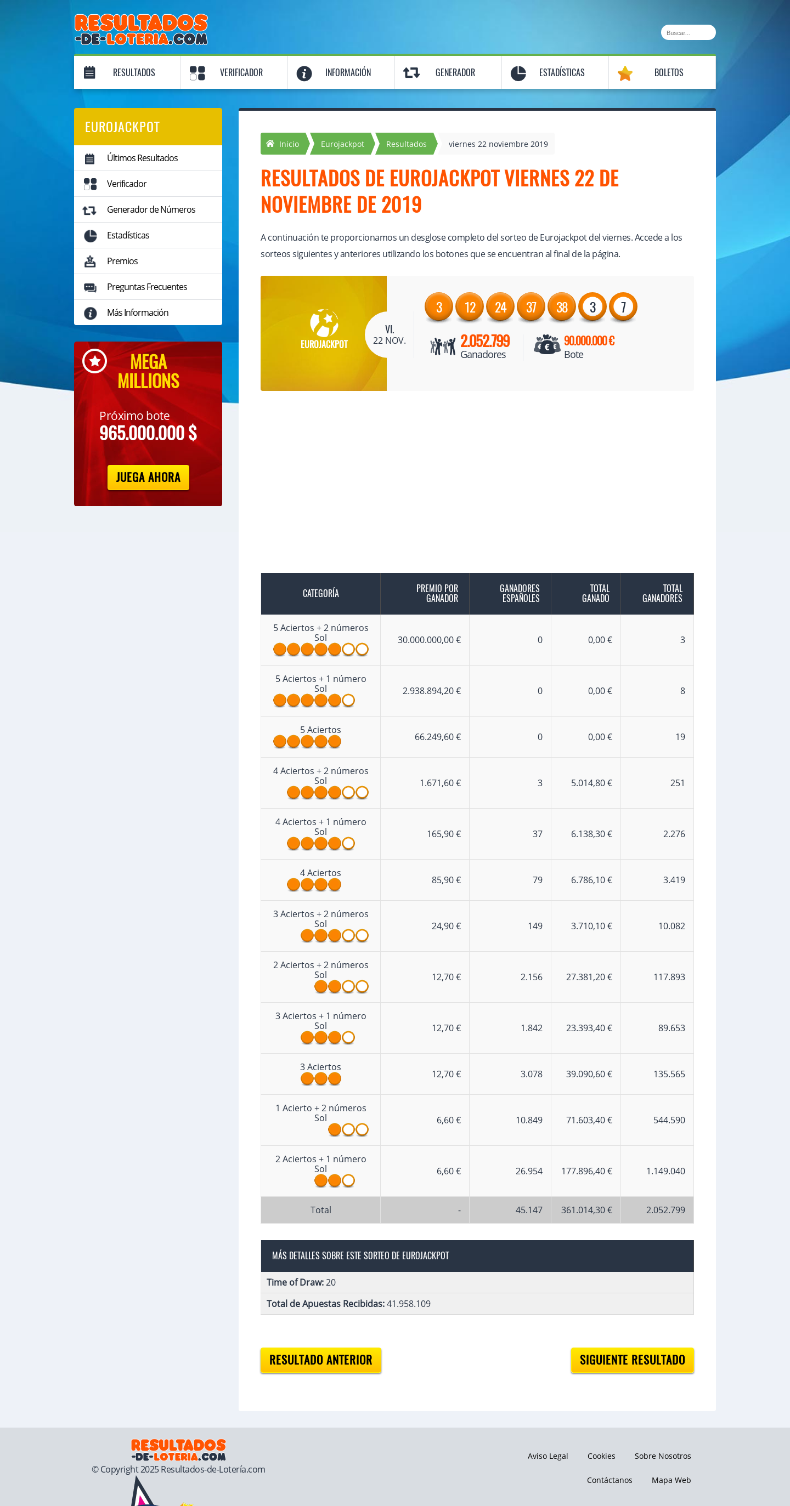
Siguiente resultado (632, 1360)
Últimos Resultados (142, 158)
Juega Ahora (148, 477)
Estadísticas (562, 72)
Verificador (241, 72)
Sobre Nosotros (663, 1456)
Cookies (602, 1456)
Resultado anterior (321, 1360)
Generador (455, 72)
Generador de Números (151, 209)
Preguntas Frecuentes (147, 287)
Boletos (669, 72)
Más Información (137, 312)
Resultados (134, 72)
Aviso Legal (548, 1456)
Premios (122, 261)
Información (348, 72)
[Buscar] (688, 32)
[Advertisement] (466, 484)
